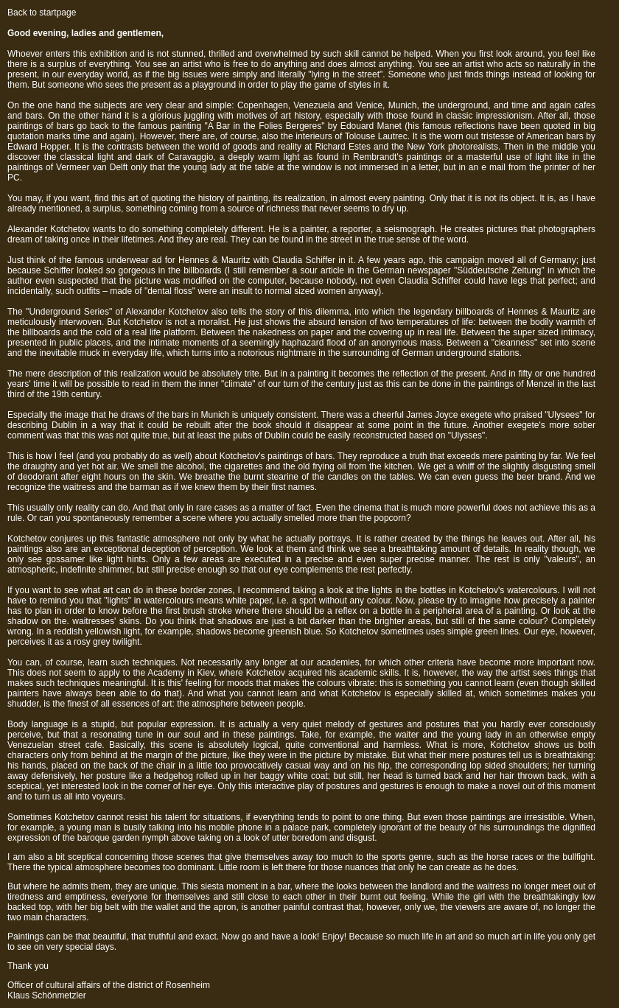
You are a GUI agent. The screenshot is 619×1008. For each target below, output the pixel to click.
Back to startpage (41, 12)
